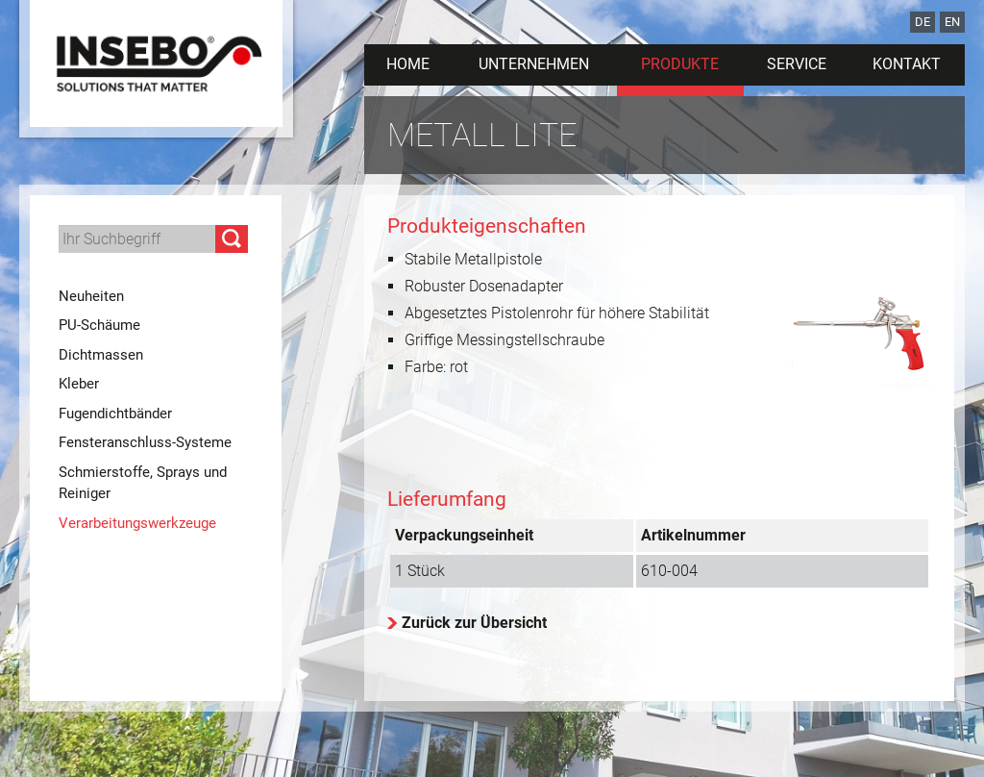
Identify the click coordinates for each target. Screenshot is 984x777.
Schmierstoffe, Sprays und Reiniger (143, 483)
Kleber (79, 383)
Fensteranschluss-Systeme (145, 442)
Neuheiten (91, 296)
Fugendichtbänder (115, 413)
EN (952, 21)
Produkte (680, 64)
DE (922, 21)
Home (408, 64)
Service (796, 64)
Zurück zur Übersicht (474, 623)
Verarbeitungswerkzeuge (137, 523)
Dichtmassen (101, 354)
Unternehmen (534, 64)
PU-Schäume (99, 325)
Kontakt (907, 64)
